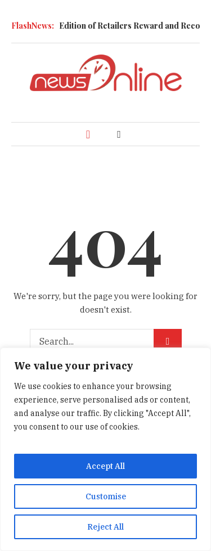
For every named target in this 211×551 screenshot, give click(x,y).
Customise (106, 496)
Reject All (105, 527)
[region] (105, 449)
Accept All (105, 466)
